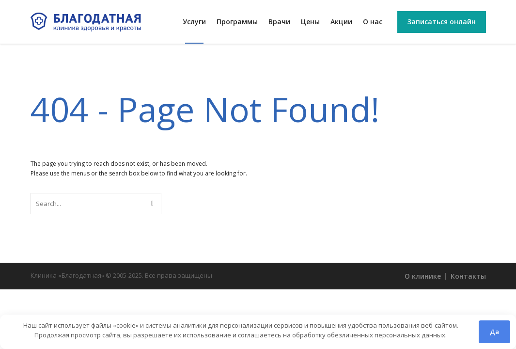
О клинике (423, 276)
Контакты (468, 276)
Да (494, 331)
